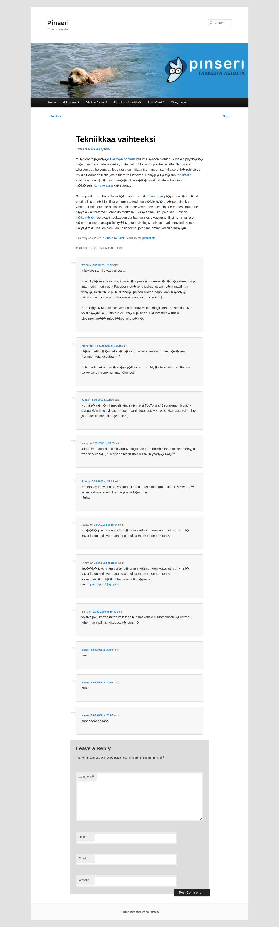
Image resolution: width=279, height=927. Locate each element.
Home (52, 102)
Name (83, 836)
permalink (148, 238)
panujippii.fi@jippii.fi (104, 584)
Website (84, 880)
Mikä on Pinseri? (96, 102)
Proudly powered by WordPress (139, 911)
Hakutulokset (71, 102)
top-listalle (184, 175)
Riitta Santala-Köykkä (127, 102)
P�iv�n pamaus (123, 159)
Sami (107, 149)
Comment (86, 777)
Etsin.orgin (155, 196)
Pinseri (58, 22)
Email (82, 858)
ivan (84, 649)
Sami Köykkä (156, 102)
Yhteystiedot (179, 102)
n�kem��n (85, 217)
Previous (54, 116)
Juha (84, 399)
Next (227, 116)
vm (83, 265)
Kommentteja (103, 185)
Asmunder (87, 345)
